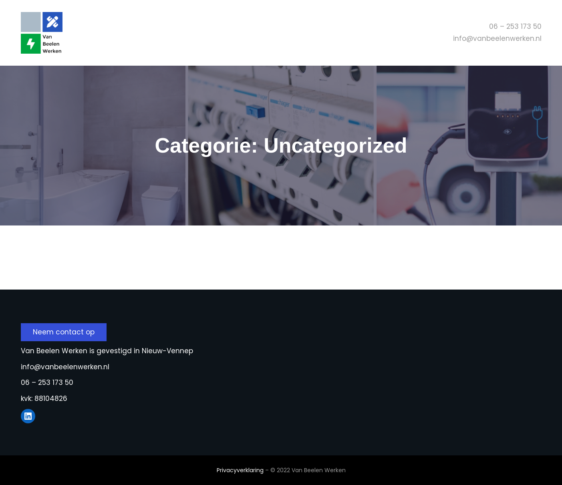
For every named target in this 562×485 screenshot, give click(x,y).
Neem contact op (64, 332)
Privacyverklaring (240, 470)
